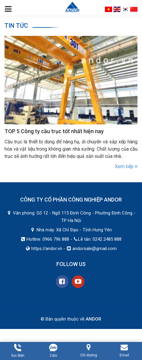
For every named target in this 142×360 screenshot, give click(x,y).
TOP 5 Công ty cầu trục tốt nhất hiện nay (54, 131)
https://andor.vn (46, 248)
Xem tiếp (126, 166)
